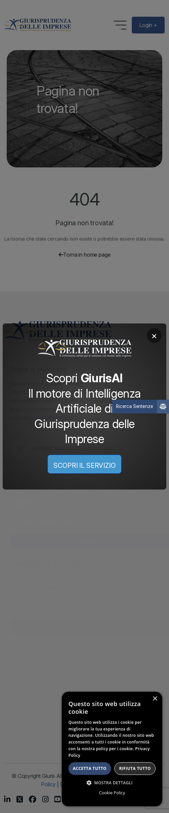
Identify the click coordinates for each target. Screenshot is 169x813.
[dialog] (112, 749)
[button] (112, 782)
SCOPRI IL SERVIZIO (84, 465)
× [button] (154, 698)
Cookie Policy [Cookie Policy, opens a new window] (112, 793)
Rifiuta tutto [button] (135, 768)
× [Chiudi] (154, 335)
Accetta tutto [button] (89, 768)
